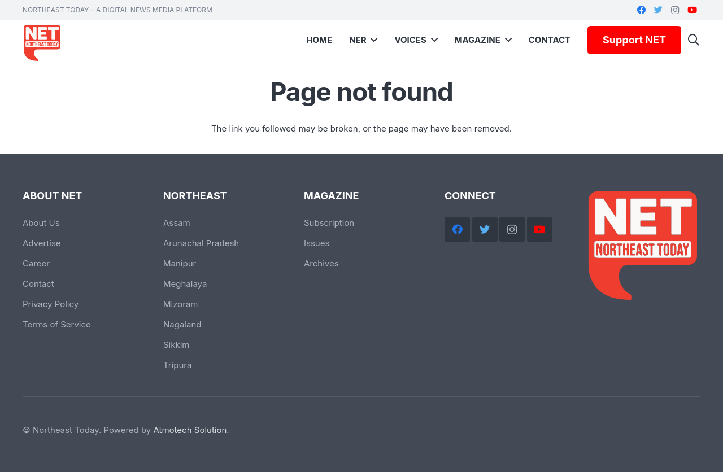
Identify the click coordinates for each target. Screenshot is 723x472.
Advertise (42, 243)
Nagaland (182, 324)
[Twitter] (658, 10)
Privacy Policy (51, 304)
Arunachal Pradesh (201, 243)
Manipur (179, 263)
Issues (316, 243)
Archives (321, 263)
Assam (176, 222)
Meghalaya (185, 283)
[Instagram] (675, 10)
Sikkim (176, 344)
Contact (38, 283)
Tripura (177, 365)
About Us (41, 222)
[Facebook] (641, 10)
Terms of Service (57, 324)
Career (36, 263)
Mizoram (180, 304)
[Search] (693, 40)
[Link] (42, 43)
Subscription (329, 222)
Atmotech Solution (190, 430)
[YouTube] (691, 10)
